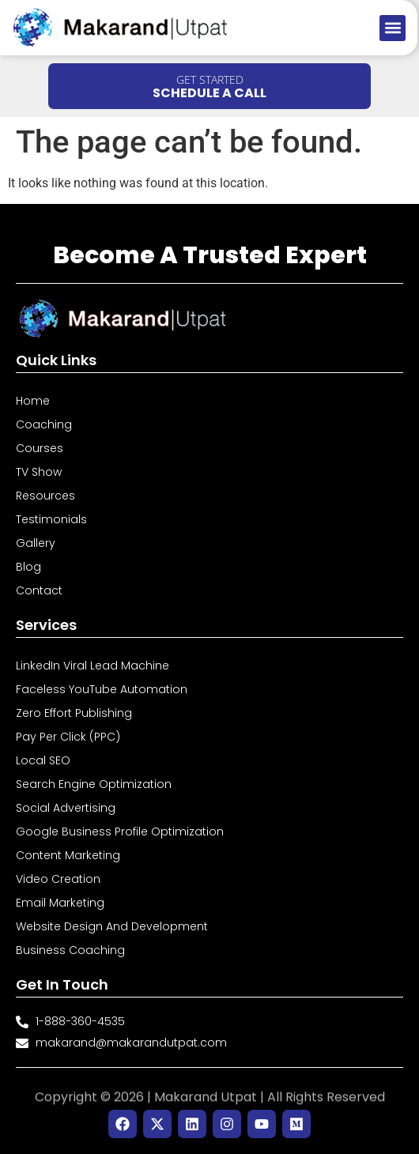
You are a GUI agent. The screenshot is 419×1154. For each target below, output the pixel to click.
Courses (39, 448)
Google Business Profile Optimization (120, 831)
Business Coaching (70, 950)
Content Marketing (68, 855)
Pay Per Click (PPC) (68, 737)
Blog (28, 567)
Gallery (35, 543)
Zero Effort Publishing (74, 713)
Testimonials (51, 519)
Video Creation (58, 879)
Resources (45, 495)
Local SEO (43, 760)
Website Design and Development (112, 926)
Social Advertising (65, 808)
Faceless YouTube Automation (101, 689)
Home (33, 401)
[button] (392, 28)
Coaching (44, 424)
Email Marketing (60, 903)
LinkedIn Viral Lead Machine (92, 665)
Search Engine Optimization (94, 784)
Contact (39, 590)
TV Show (39, 472)
